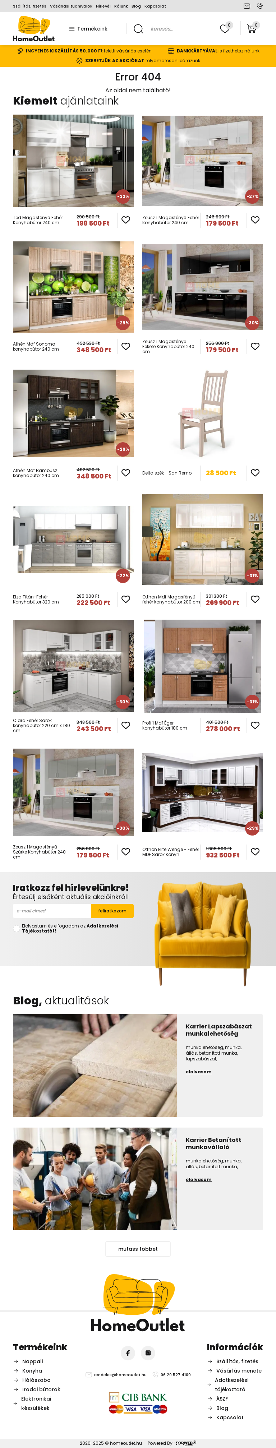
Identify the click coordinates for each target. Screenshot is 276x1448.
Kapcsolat (155, 6)
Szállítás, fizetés (29, 6)
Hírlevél (103, 6)
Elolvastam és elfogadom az (70, 929)
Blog (136, 6)
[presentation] (73, 948)
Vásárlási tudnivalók (71, 6)
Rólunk (121, 6)
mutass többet (138, 1249)
